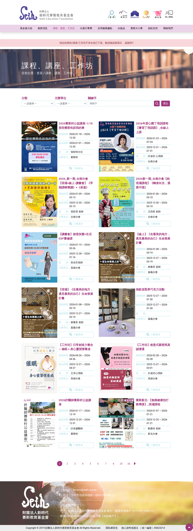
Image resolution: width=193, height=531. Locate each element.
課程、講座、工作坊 (59, 73)
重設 (165, 103)
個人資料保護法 (129, 527)
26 (129, 463)
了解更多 (76, 168)
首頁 (40, 73)
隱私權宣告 (112, 527)
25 (121, 463)
